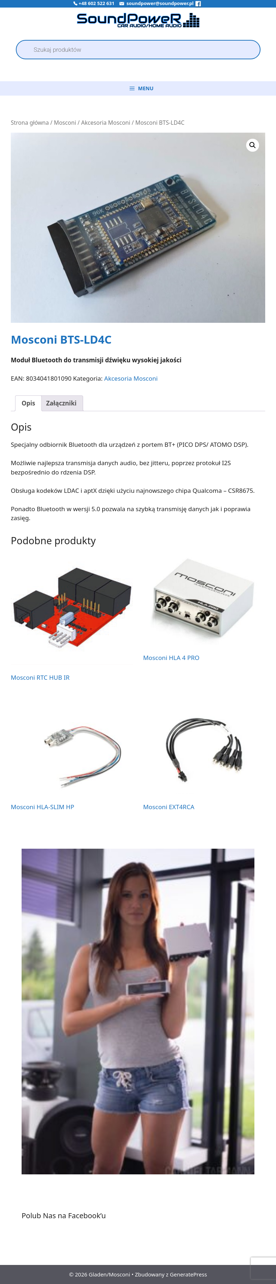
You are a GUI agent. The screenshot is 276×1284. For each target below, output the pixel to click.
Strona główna (30, 123)
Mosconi (65, 123)
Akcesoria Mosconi (105, 123)
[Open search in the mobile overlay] (138, 49)
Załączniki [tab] (61, 403)
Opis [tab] (28, 403)
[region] (138, 1019)
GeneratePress (188, 1274)
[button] (252, 145)
